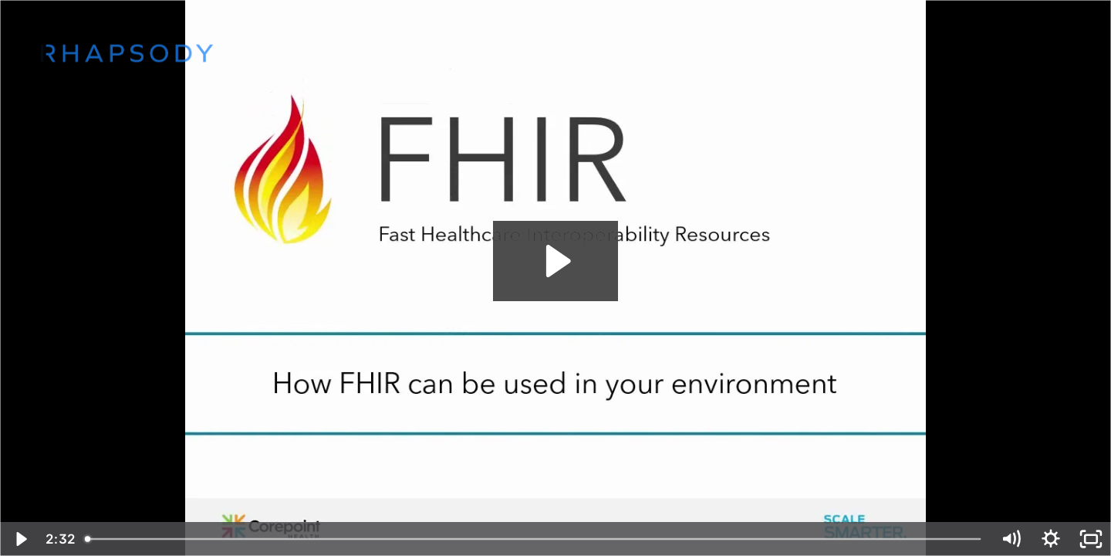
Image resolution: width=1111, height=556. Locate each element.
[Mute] (1011, 539)
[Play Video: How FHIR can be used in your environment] (556, 261)
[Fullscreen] (1091, 539)
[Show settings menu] (1051, 539)
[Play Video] (20, 539)
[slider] (534, 539)
